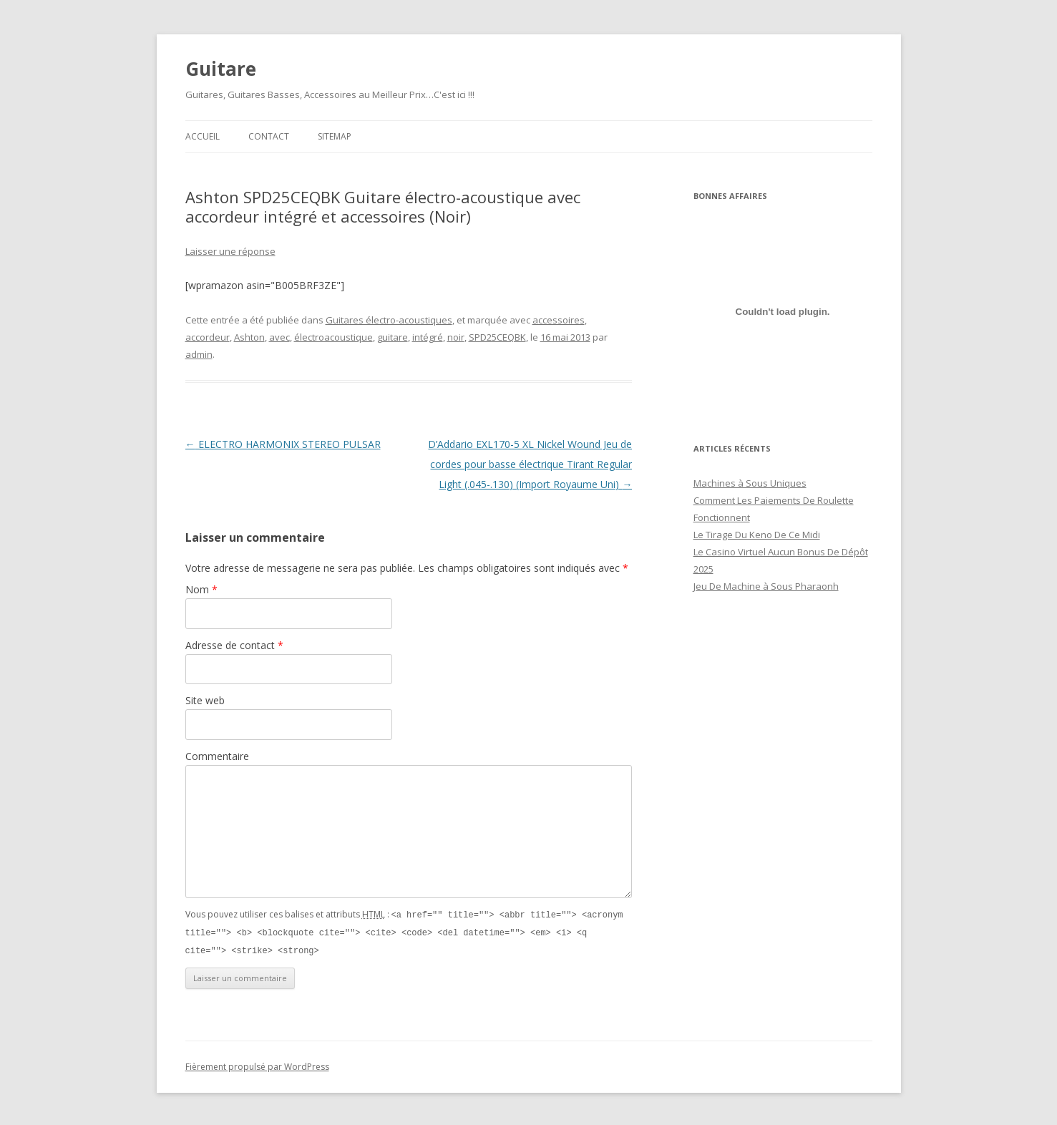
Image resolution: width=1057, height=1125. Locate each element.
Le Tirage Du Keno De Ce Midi (756, 534)
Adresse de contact (234, 645)
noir (455, 337)
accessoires (558, 319)
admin (199, 354)
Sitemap (334, 136)
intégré (427, 337)
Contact (268, 136)
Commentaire (217, 756)
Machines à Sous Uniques (750, 483)
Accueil (202, 136)
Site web (205, 700)
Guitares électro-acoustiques (389, 319)
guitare (392, 337)
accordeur (207, 337)
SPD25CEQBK (497, 337)
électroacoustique (333, 337)
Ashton (249, 337)
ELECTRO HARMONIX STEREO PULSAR (283, 444)
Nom (201, 589)
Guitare (220, 69)
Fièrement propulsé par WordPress (257, 1064)
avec (279, 337)
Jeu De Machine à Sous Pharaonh (766, 586)
